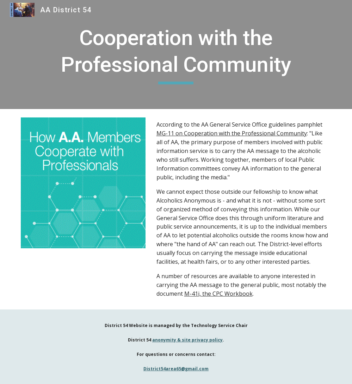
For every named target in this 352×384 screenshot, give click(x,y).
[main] (176, 54)
